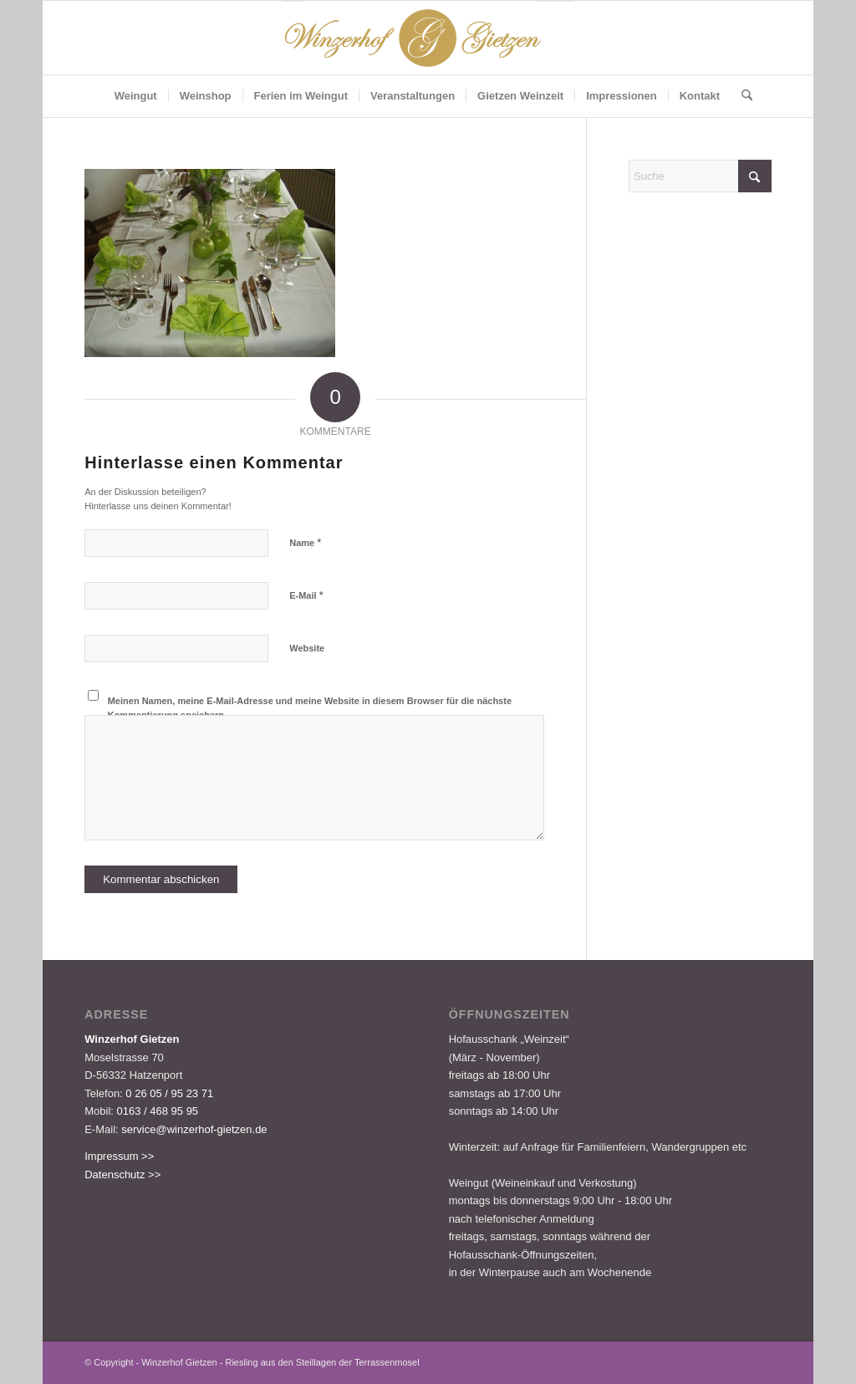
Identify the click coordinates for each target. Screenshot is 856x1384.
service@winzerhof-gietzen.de (194, 1129)
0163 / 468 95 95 (158, 1111)
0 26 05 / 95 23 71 (169, 1093)
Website (306, 648)
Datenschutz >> (122, 1174)
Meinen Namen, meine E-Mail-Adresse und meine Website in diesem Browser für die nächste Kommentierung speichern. (310, 708)
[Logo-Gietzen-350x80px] (428, 37)
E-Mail (306, 595)
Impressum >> (119, 1156)
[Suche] (741, 96)
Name (305, 542)
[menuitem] (136, 96)
